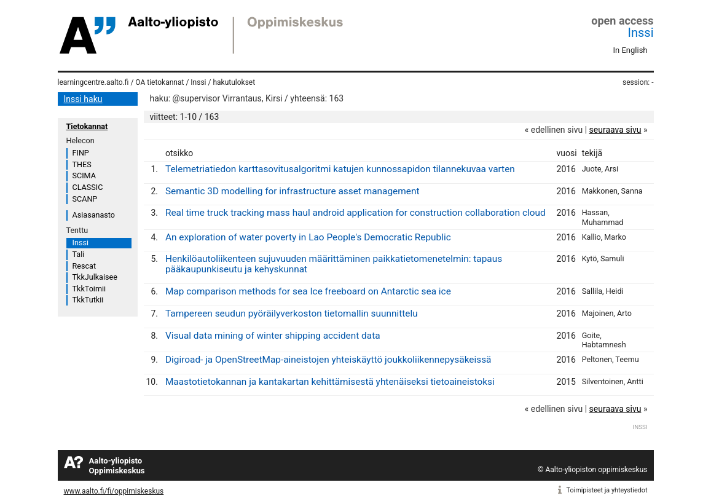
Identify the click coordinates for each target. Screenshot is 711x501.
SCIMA (84, 175)
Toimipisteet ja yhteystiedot (607, 490)
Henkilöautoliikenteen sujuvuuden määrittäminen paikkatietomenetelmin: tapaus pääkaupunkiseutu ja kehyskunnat (333, 264)
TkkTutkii (88, 299)
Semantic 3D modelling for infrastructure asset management (292, 191)
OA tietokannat (159, 82)
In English (630, 50)
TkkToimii (89, 288)
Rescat (84, 265)
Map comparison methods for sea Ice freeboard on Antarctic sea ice (308, 291)
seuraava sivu (615, 130)
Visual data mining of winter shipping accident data (272, 335)
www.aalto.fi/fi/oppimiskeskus (114, 491)
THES (82, 164)
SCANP (85, 198)
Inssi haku (83, 99)
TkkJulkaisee (95, 277)
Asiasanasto (94, 214)
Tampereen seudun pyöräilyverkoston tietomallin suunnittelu (291, 313)
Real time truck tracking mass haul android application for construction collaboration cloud (355, 212)
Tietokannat (87, 126)
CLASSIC (88, 187)
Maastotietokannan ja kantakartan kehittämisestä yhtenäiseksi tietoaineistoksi (330, 381)
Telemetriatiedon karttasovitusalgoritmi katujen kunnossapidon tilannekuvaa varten (340, 169)
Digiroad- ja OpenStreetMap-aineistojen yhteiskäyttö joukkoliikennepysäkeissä (328, 359)
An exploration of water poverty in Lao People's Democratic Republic (308, 237)
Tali (79, 254)
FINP (81, 152)
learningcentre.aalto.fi (93, 82)
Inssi (641, 32)
